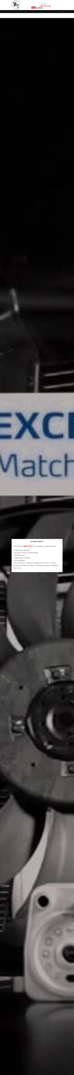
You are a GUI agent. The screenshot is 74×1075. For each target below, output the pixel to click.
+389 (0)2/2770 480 (45, 6)
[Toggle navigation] (63, 12)
